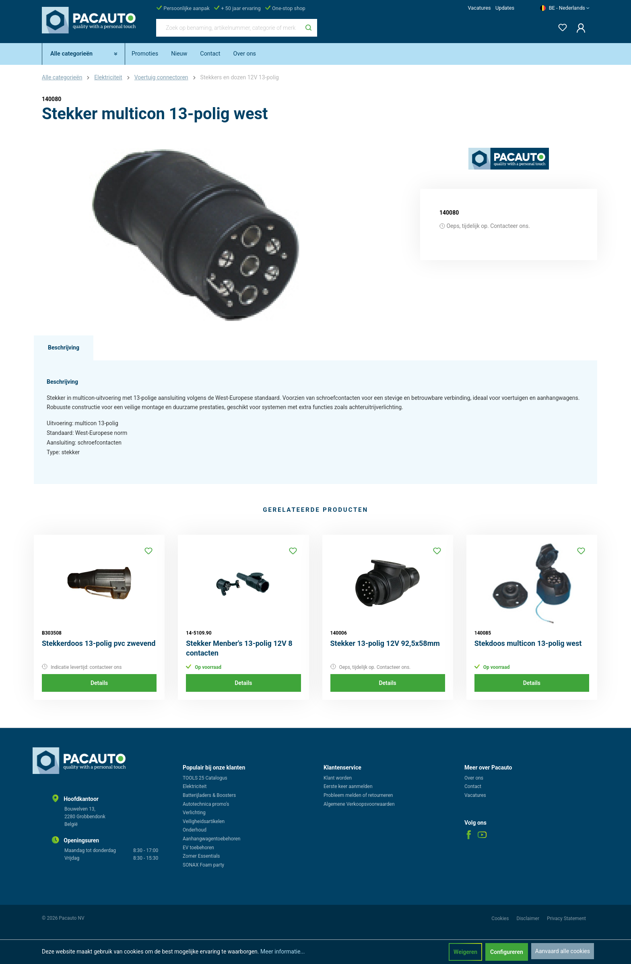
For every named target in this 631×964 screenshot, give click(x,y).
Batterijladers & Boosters (209, 795)
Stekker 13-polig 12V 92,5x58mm (385, 643)
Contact (472, 786)
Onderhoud (194, 830)
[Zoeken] (308, 28)
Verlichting (194, 812)
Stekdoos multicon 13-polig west (528, 643)
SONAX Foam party (203, 865)
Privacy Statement (566, 918)
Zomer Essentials (201, 856)
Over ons (473, 778)
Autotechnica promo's (206, 804)
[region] (195, 234)
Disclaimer (528, 918)
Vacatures (479, 8)
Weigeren (465, 952)
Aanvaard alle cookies (562, 951)
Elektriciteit (194, 786)
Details (99, 683)
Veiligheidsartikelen (204, 821)
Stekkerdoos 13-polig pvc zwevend (98, 643)
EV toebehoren (198, 847)
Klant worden (338, 778)
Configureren (506, 952)
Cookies (500, 918)
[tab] (63, 347)
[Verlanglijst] (560, 26)
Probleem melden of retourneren (358, 795)
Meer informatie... (282, 951)
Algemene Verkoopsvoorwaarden (359, 804)
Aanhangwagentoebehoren (211, 839)
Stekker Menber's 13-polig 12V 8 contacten (239, 648)
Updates (504, 8)
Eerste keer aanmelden (348, 786)
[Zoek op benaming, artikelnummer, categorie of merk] (228, 28)
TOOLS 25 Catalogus (205, 778)
